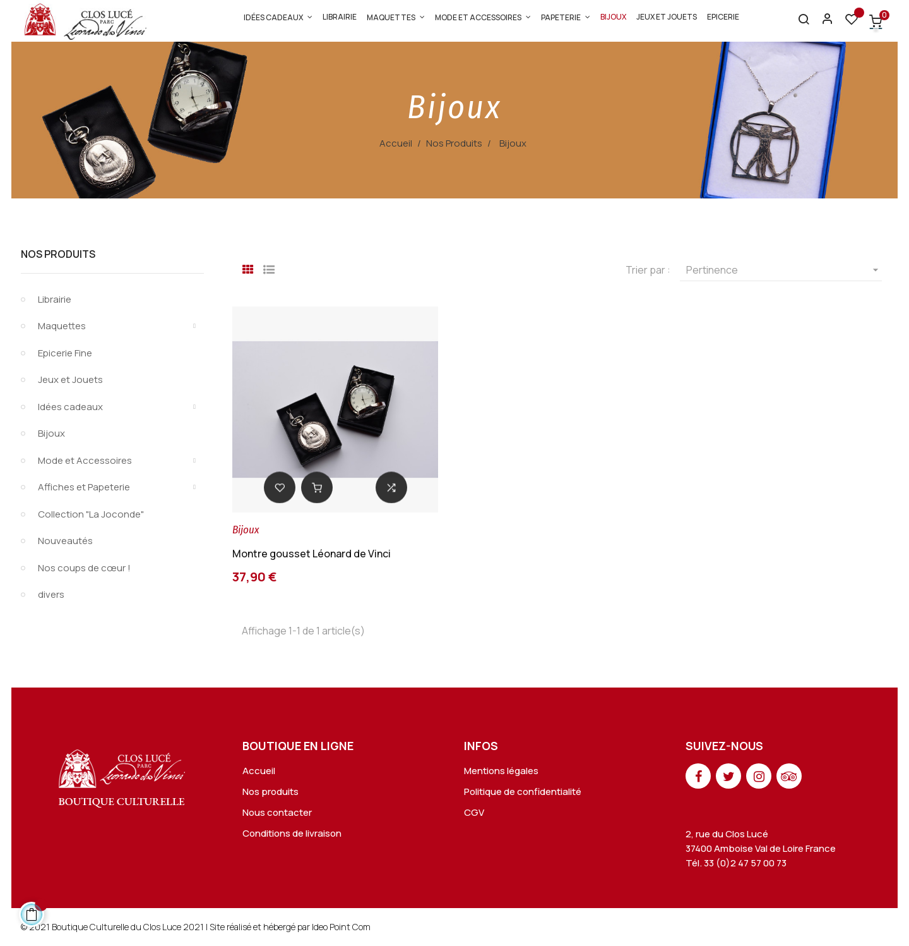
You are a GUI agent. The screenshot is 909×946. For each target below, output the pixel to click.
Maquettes (62, 325)
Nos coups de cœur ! (84, 567)
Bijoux (51, 433)
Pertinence (784, 269)
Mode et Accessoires (85, 460)
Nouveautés (65, 540)
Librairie (54, 299)
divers (51, 594)
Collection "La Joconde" (91, 514)
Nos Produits (58, 254)
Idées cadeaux (70, 406)
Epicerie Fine (65, 353)
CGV (474, 812)
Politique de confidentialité (522, 791)
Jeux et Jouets (70, 379)
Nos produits (270, 791)
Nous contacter (277, 812)
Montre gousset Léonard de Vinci (311, 554)
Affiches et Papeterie (84, 487)
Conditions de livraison (292, 833)
